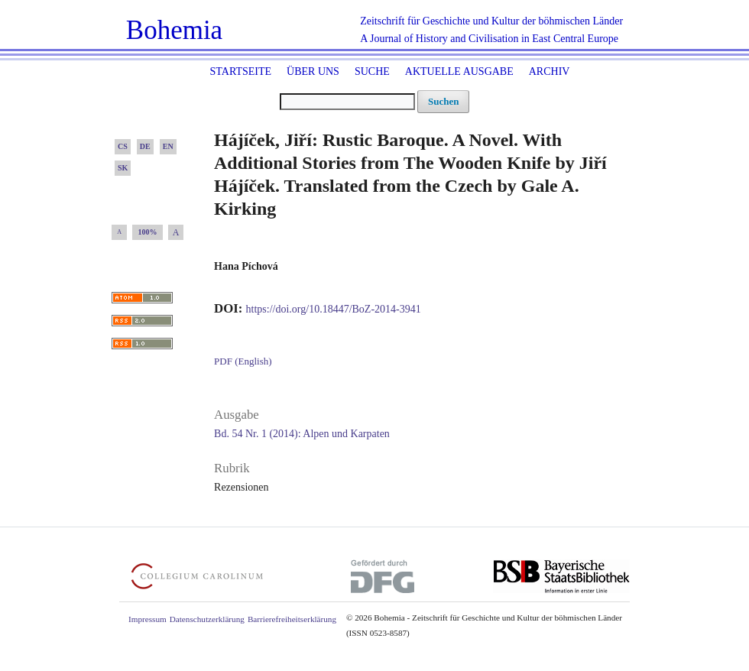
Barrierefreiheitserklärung (292, 619)
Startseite (240, 71)
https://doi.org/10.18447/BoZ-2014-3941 (333, 309)
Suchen (443, 101)
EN (168, 146)
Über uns (313, 71)
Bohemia (174, 30)
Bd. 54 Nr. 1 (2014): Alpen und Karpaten (302, 433)
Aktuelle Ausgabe (459, 71)
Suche (372, 71)
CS (123, 146)
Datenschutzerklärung (207, 619)
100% (147, 232)
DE (145, 146)
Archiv (549, 71)
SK (123, 168)
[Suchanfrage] (347, 101)
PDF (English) (243, 361)
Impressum (147, 619)
